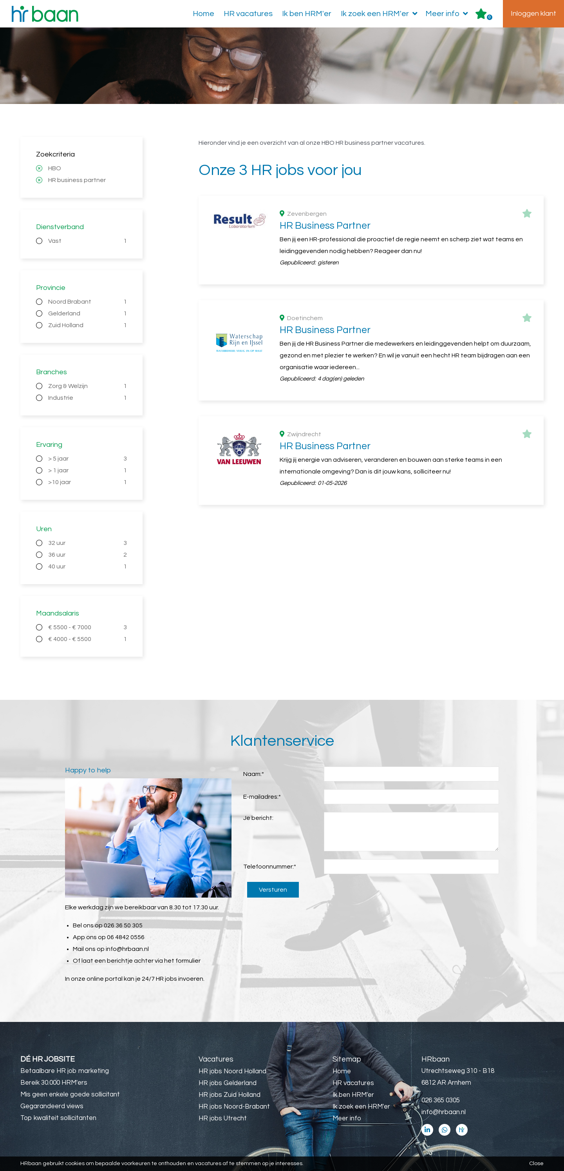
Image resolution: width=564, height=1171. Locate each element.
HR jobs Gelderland (228, 1083)
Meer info (448, 13)
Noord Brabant (87, 302)
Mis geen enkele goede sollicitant (70, 1094)
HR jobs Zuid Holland (229, 1094)
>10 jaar (87, 482)
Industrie (87, 398)
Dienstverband (60, 227)
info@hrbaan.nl (127, 949)
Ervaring (49, 444)
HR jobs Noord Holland (232, 1071)
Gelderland (87, 313)
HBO (54, 168)
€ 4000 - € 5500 (87, 639)
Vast (87, 241)
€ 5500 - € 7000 (87, 627)
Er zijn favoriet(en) (489, 17)
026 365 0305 (440, 1100)
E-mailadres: (262, 797)
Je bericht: (258, 818)
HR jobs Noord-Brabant (234, 1106)
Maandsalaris (57, 613)
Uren (44, 529)
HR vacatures (248, 14)
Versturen (273, 890)
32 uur (87, 543)
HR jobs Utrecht (223, 1118)
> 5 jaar (87, 458)
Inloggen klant (533, 13)
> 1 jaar (87, 470)
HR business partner (77, 180)
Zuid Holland (87, 325)
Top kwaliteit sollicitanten (58, 1118)
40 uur (87, 566)
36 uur (87, 555)
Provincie (50, 287)
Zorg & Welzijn (87, 386)
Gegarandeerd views (51, 1106)
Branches (51, 372)
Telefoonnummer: (269, 866)
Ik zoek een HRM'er (381, 13)
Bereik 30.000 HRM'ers (53, 1082)
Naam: (253, 774)
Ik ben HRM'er (306, 14)
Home (203, 14)
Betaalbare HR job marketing (64, 1070)
